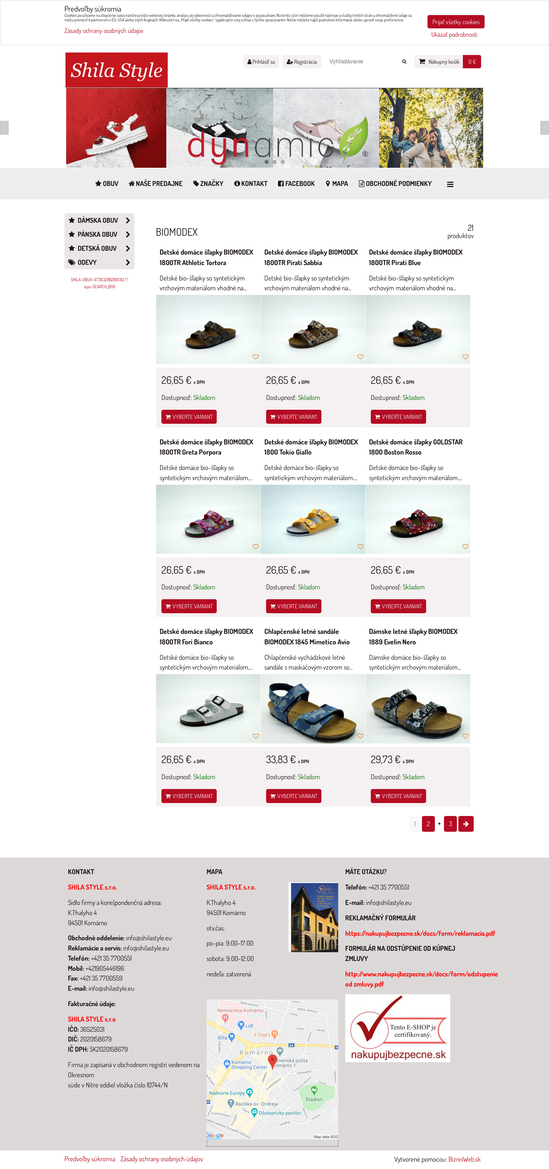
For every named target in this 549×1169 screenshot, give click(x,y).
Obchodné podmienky (394, 183)
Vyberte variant (189, 416)
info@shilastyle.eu (389, 902)
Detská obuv (101, 248)
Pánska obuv (101, 234)
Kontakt (249, 183)
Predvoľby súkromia (89, 1158)
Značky (207, 183)
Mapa (336, 183)
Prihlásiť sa (261, 61)
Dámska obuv (101, 220)
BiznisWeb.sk (465, 1159)
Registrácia (302, 61)
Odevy (101, 262)
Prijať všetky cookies (456, 22)
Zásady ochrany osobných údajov (161, 1158)
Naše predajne (155, 183)
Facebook (296, 183)
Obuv (106, 183)
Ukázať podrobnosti (454, 34)
